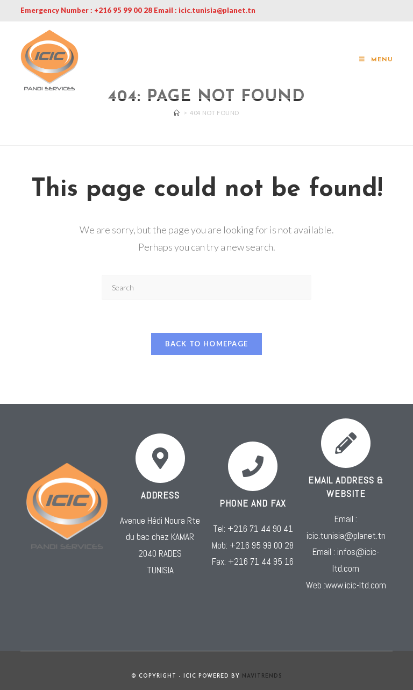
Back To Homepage (206, 343)
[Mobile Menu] (376, 60)
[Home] (177, 112)
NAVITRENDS (262, 676)
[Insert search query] (206, 287)
